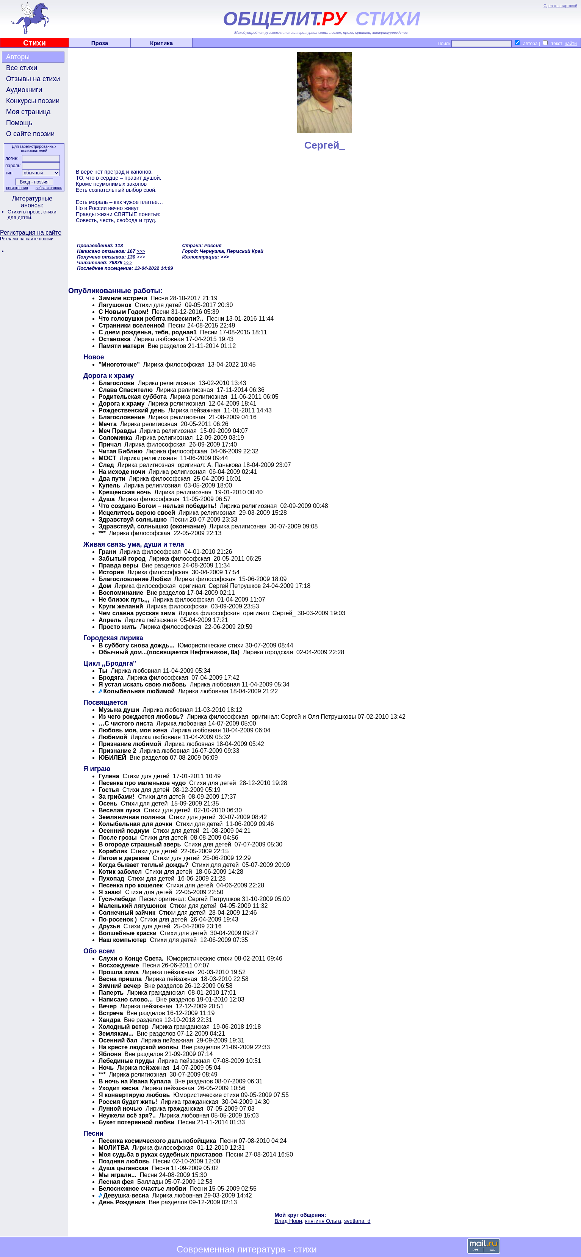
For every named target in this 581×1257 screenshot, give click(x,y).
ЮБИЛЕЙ (112, 757)
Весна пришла (120, 979)
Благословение (122, 417)
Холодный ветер (124, 1026)
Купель (109, 485)
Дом (105, 586)
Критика (161, 43)
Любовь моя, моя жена (133, 730)
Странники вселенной (132, 325)
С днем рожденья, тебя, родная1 (148, 332)
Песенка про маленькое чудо (142, 783)
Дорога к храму (121, 403)
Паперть (111, 992)
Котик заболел (120, 871)
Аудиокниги (24, 90)
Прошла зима (119, 972)
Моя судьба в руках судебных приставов (160, 1154)
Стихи (34, 43)
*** (102, 533)
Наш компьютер (123, 940)
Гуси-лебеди (117, 899)
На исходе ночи (122, 472)
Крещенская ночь (125, 492)
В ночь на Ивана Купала (135, 1081)
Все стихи (21, 68)
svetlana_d (357, 1221)
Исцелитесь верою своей (137, 512)
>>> (140, 251)
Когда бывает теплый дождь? (143, 865)
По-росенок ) (118, 919)
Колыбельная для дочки (135, 824)
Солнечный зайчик (127, 912)
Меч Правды (117, 431)
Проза (99, 43)
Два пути (113, 478)
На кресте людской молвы (138, 1047)
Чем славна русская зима (137, 613)
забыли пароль (49, 188)
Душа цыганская (123, 1168)
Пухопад (111, 878)
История (111, 572)
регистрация (17, 188)
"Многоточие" (119, 364)
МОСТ (107, 458)
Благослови (117, 383)
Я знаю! (110, 892)
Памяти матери (121, 346)
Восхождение (119, 965)
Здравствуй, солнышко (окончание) (152, 526)
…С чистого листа (126, 723)
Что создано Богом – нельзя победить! (157, 506)
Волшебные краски (128, 933)
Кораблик (113, 851)
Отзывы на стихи (33, 79)
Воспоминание (121, 592)
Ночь (106, 1067)
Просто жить (117, 627)
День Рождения (122, 1202)
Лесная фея (116, 1182)
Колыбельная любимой (139, 691)
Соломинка (116, 437)
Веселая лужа (119, 810)
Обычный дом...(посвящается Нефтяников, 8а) (169, 652)
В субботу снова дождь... (136, 645)
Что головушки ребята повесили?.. (151, 318)
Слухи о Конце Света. (131, 958)
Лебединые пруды (126, 1061)
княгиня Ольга (323, 1221)
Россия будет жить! (128, 1102)
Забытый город (122, 558)
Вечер (108, 1006)
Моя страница (28, 112)
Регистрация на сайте (30, 232)
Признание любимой (130, 744)
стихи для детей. (32, 214)
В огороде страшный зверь (140, 844)
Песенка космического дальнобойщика (157, 1141)
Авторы (18, 57)
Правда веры (118, 565)
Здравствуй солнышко (133, 519)
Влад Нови (288, 1221)
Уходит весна (119, 1088)
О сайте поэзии (30, 134)
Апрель (110, 620)
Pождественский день (132, 410)
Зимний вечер (120, 986)
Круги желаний (121, 606)
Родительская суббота (133, 396)
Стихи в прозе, (25, 212)
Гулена (109, 776)
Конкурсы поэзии (33, 101)
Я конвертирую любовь (134, 1095)
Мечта (108, 424)
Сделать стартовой (560, 6)
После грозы (118, 837)
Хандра (110, 1020)
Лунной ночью (120, 1108)
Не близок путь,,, (124, 599)
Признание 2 (117, 751)
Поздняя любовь (124, 1161)
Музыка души (119, 710)
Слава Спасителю (126, 390)
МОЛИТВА (114, 1147)
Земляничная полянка (132, 817)
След (106, 465)
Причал (110, 444)
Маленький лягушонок (132, 906)
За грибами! (117, 796)
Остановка (114, 339)
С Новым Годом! (124, 312)
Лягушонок (115, 305)
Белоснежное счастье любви (142, 1188)
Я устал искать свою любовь (142, 684)
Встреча (111, 1013)
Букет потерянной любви (136, 1122)
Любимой (113, 737)
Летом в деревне (124, 858)
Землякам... (116, 1033)
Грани (107, 552)
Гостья (109, 790)
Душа (107, 499)
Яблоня (110, 1054)
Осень (108, 803)
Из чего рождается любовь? (141, 716)
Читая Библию (121, 451)
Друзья (109, 926)
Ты (103, 671)
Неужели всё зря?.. (127, 1115)
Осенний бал (118, 1040)
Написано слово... (126, 999)
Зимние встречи (123, 298)
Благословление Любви (135, 579)
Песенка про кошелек (131, 885)
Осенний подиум (124, 831)
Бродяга (111, 677)
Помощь (19, 123)
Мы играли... (117, 1175)
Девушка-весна (126, 1195)
